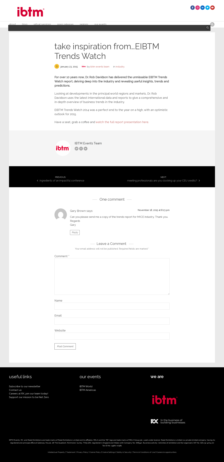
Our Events (100, 24)
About (12, 24)
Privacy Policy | (83, 452)
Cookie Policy (95, 452)
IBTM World (86, 386)
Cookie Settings (108, 452)
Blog (24, 24)
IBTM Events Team (99, 66)
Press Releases (65, 24)
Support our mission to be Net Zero (29, 397)
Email (57, 315)
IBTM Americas (88, 390)
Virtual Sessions (42, 24)
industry (120, 66)
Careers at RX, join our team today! (28, 393)
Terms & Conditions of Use (144, 452)
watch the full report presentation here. (123, 122)
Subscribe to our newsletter (24, 386)
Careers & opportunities (166, 452)
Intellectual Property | (57, 452)
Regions (84, 24)
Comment (61, 256)
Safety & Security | (125, 452)
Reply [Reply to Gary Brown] (75, 232)
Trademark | (71, 452)
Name (58, 300)
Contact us (15, 390)
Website (60, 330)
